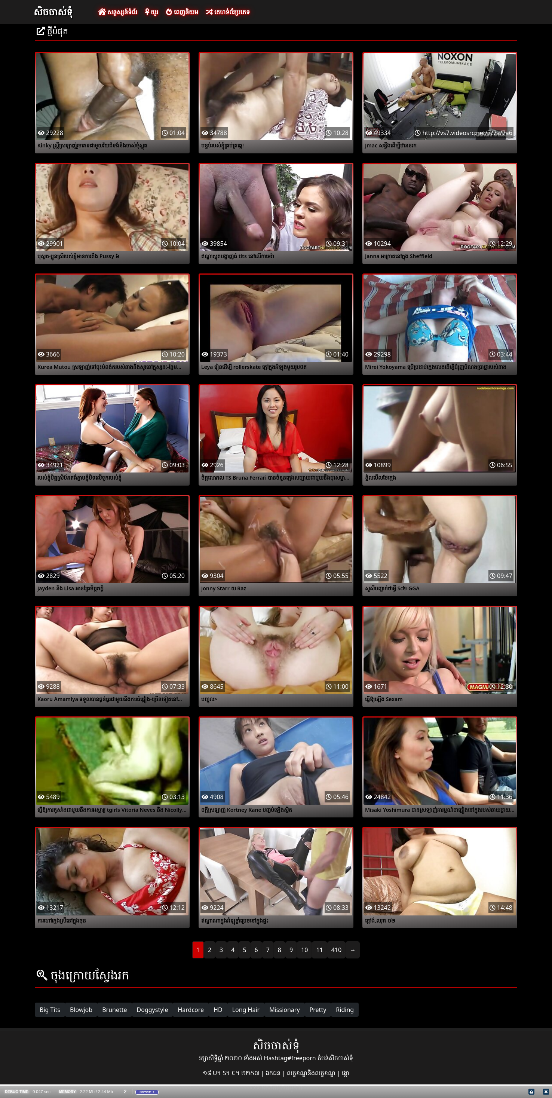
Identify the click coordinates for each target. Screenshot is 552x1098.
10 (304, 950)
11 (319, 950)
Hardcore (191, 1010)
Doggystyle (152, 1010)
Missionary (284, 1010)
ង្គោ (345, 1073)
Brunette (114, 1010)
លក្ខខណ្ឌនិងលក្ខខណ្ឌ (312, 1073)
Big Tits (50, 1010)
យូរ (151, 12)
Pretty (318, 1010)
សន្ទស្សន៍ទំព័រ (117, 12)
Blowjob (81, 1010)
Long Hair (246, 1010)
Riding (345, 1010)
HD (218, 1010)
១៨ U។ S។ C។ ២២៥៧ (232, 1073)
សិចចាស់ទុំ (53, 11)
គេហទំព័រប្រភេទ (228, 12)
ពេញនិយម (182, 12)
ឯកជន (274, 1073)
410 (336, 950)
